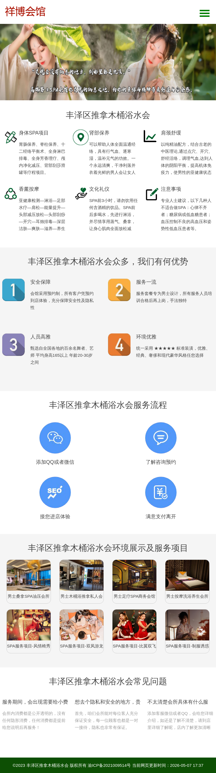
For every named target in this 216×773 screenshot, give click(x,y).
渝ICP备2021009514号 (109, 765)
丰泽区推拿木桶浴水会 (47, 765)
